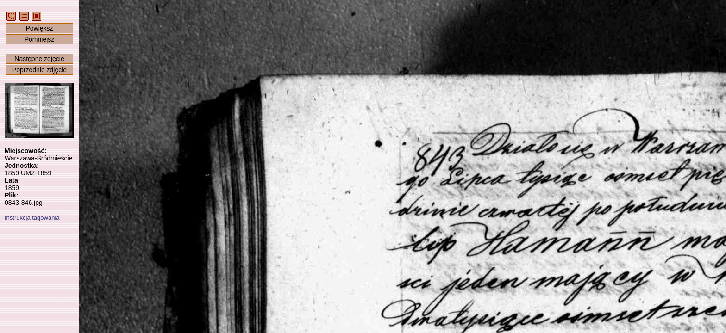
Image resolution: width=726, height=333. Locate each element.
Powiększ (39, 28)
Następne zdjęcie (39, 58)
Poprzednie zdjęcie (39, 70)
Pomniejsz (40, 39)
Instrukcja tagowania (32, 217)
